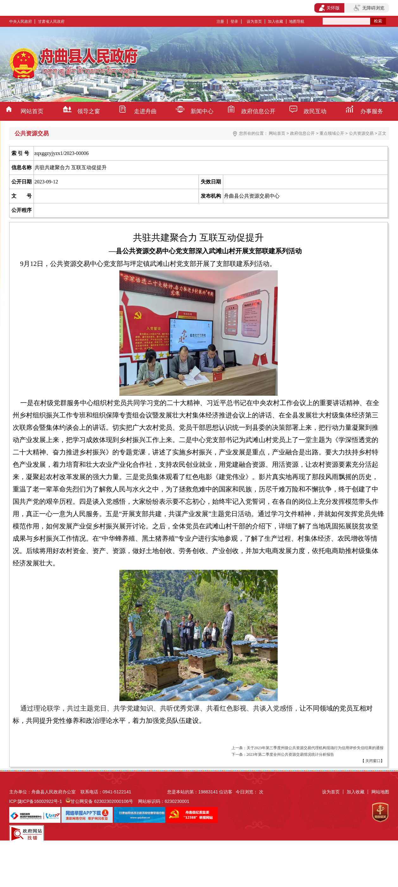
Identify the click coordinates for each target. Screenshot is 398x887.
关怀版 (329, 8)
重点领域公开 (331, 133)
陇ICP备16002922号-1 (40, 801)
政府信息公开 (258, 111)
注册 (220, 21)
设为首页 (254, 21)
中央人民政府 (20, 21)
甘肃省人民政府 (51, 21)
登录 (234, 21)
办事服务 (371, 111)
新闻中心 (202, 111)
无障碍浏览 (369, 8)
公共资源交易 (361, 133)
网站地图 (380, 791)
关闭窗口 (372, 761)
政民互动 (315, 111)
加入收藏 (275, 21)
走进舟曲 (145, 111)
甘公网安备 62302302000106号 (102, 801)
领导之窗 (88, 111)
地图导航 (296, 21)
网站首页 (32, 111)
